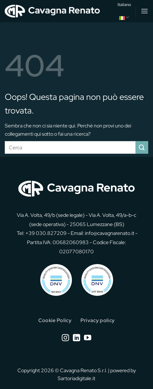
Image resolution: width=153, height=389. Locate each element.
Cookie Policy (55, 320)
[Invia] (142, 147)
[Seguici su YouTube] (87, 338)
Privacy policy (97, 320)
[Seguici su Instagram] (65, 338)
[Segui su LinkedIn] (76, 338)
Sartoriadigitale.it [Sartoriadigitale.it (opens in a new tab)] (76, 378)
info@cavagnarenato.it (109, 233)
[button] (144, 11)
